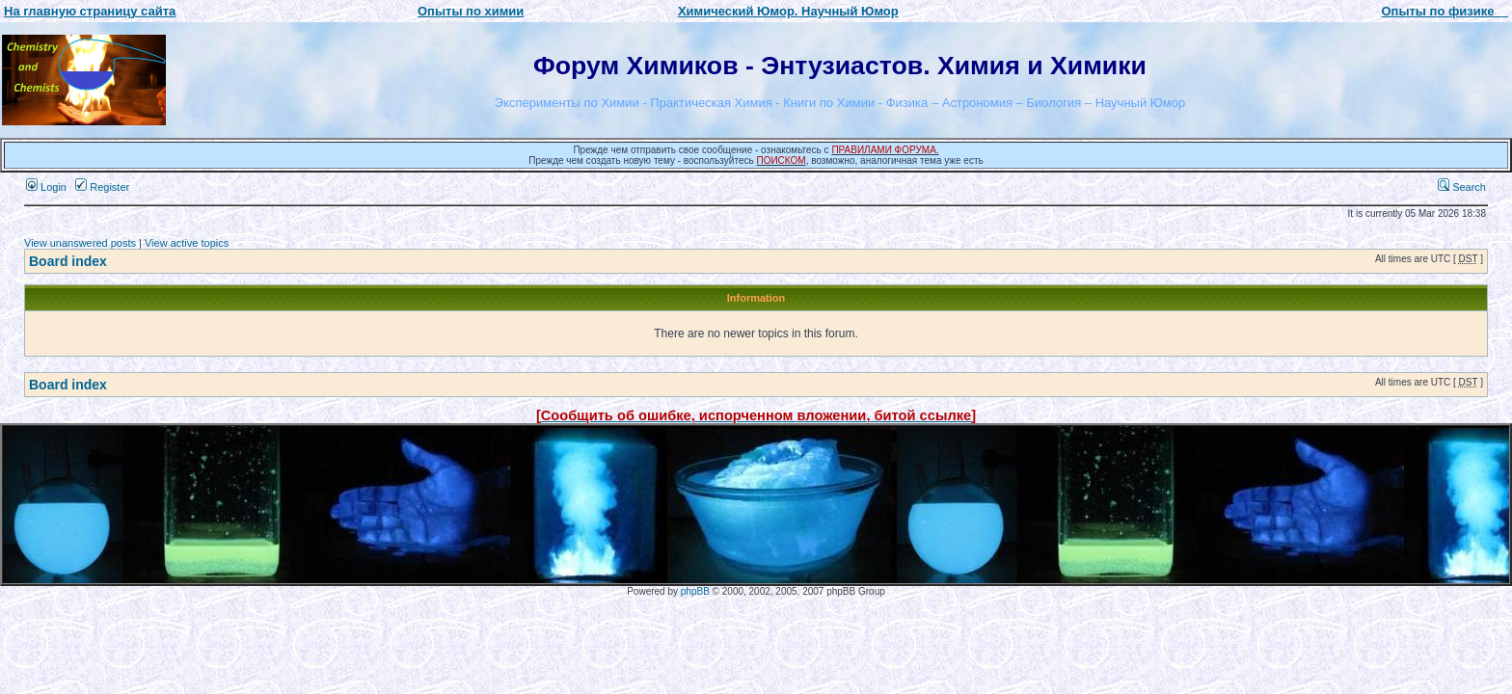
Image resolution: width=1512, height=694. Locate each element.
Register (102, 187)
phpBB (695, 591)
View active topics (187, 243)
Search (1462, 187)
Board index (68, 261)
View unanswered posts (80, 243)
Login (46, 187)
